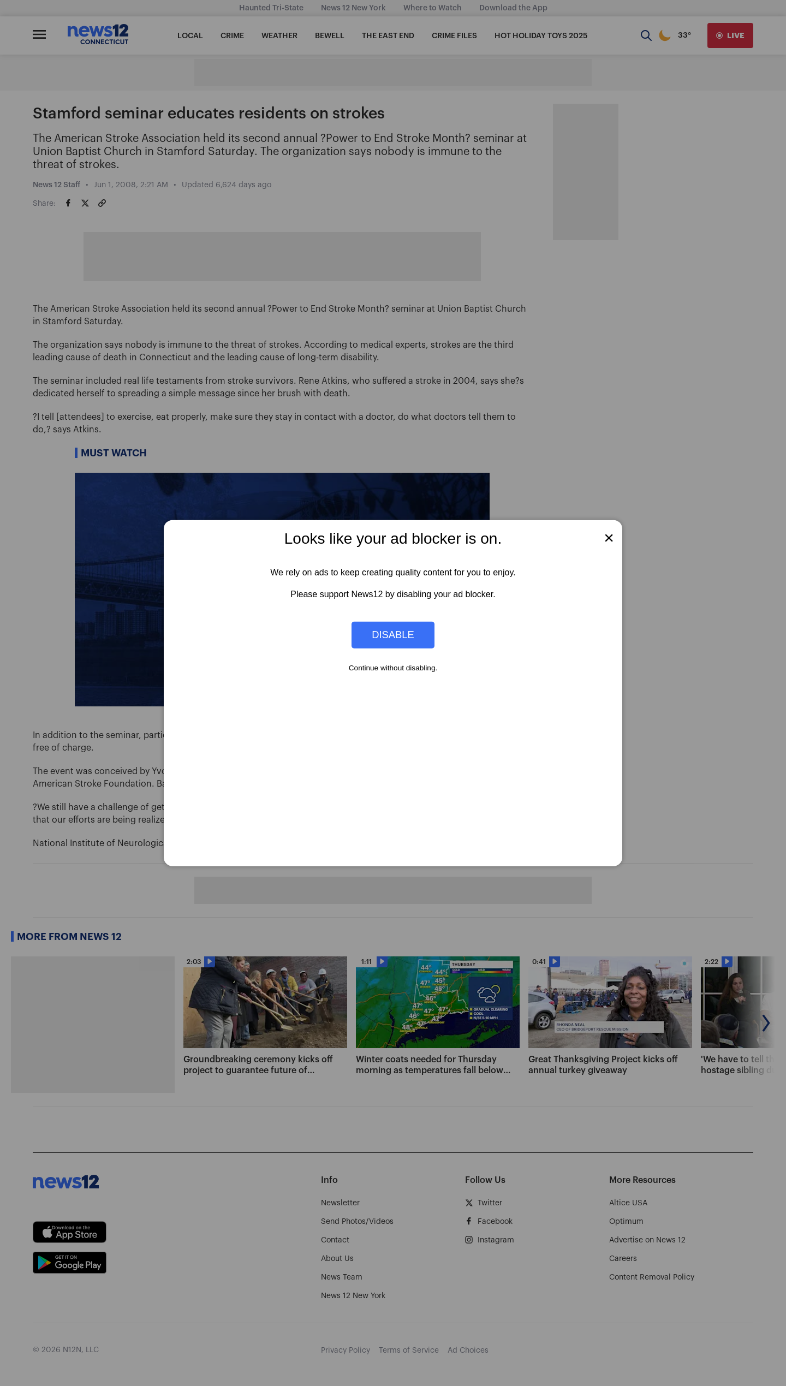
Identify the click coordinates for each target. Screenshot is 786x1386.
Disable (393, 634)
